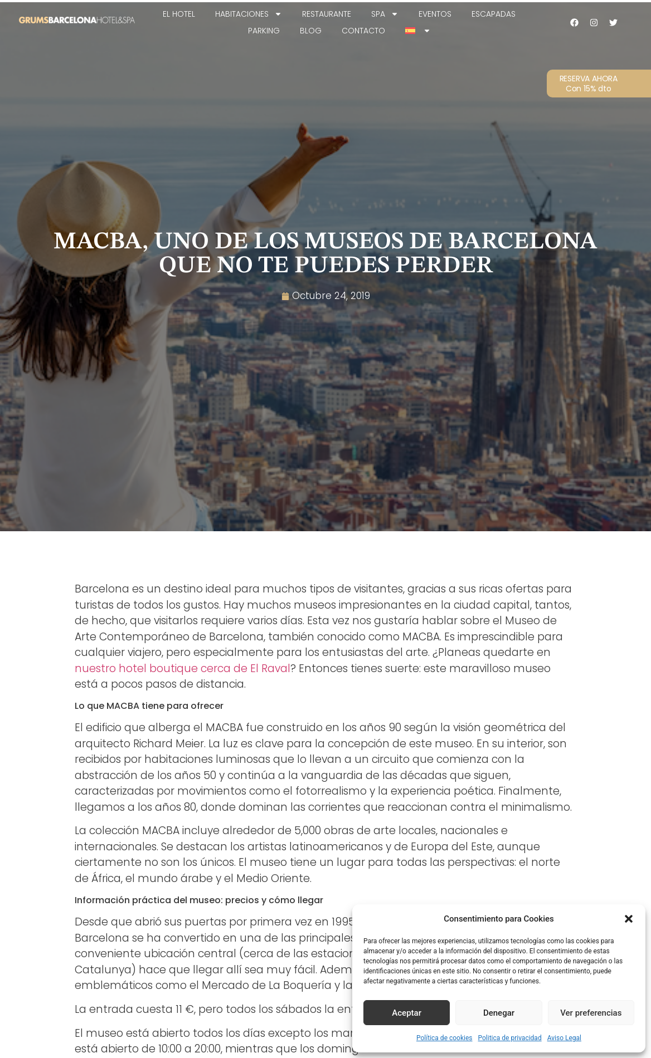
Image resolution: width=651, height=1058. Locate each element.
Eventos (435, 13)
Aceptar (406, 1013)
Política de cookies (444, 1038)
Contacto (363, 30)
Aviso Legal (564, 1038)
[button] (628, 918)
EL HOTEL (179, 13)
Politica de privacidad (510, 1038)
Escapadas (494, 13)
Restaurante (326, 13)
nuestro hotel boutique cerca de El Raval (182, 668)
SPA (385, 14)
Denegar (498, 1013)
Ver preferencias (590, 1013)
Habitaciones (248, 14)
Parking (264, 30)
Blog (311, 30)
